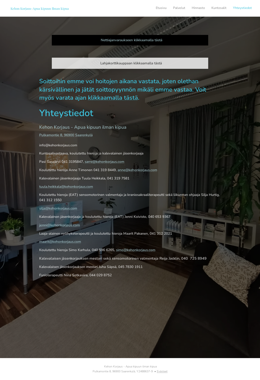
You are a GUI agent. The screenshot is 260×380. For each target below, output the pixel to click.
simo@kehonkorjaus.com (135, 250)
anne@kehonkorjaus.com (137, 170)
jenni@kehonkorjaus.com (59, 225)
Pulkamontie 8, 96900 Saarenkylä (66, 135)
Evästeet (162, 371)
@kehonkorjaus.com (61, 208)
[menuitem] (227, 8)
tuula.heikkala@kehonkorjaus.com (66, 186)
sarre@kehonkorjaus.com (104, 161)
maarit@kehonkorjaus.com (60, 241)
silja (42, 208)
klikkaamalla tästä (113, 98)
